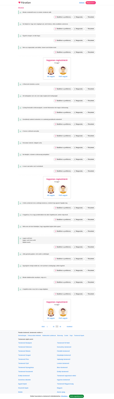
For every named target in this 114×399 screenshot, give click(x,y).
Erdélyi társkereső (24, 375)
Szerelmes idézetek (24, 380)
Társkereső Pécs (23, 359)
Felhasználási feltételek (34, 335)
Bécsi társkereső (62, 367)
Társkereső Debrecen (25, 347)
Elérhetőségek (22, 335)
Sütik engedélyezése (76, 396)
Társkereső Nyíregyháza (26, 367)
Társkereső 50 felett (63, 343)
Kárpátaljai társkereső (64, 355)
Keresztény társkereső (64, 347)
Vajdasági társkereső (63, 359)
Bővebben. (64, 396)
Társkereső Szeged (24, 355)
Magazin (59, 388)
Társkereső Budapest (25, 343)
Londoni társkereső (63, 363)
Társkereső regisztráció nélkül (66, 375)
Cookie (66, 335)
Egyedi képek (22, 384)
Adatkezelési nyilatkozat (49, 335)
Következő (69, 326)
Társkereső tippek (79, 335)
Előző (43, 326)
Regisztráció (91, 2)
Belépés (81, 2)
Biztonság (60, 335)
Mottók (20, 392)
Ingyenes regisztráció (57, 60)
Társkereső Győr (23, 363)
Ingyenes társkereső (63, 380)
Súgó (71, 335)
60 (60, 326)
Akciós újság (61, 392)
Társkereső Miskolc (24, 351)
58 (53, 326)
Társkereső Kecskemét (25, 371)
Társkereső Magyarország (65, 384)
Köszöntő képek (23, 388)
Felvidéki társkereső (63, 351)
